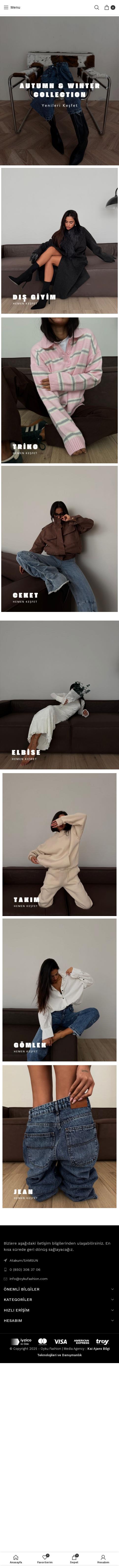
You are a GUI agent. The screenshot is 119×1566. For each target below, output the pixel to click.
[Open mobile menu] (12, 7)
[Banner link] (59, 90)
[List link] (59, 1269)
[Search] (97, 7)
